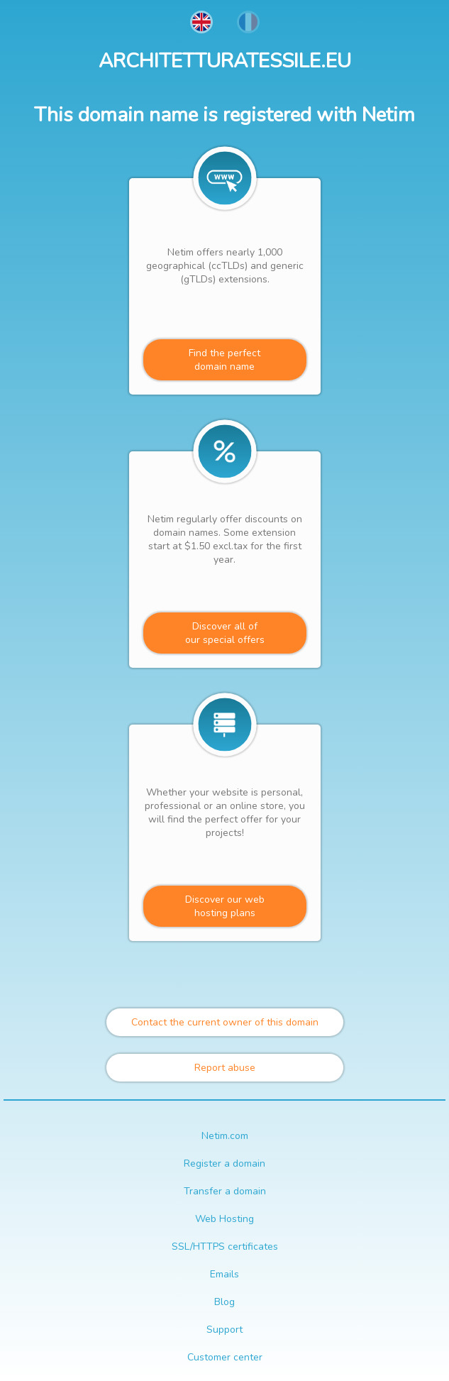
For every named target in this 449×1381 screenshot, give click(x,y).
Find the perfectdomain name (224, 359)
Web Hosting (224, 1219)
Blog (224, 1302)
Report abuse (224, 1067)
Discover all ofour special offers (225, 633)
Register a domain (224, 1163)
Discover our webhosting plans (225, 906)
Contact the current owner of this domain (224, 1022)
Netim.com (224, 1136)
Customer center (224, 1357)
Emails (224, 1274)
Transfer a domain (225, 1191)
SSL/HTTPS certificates (225, 1246)
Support (224, 1329)
